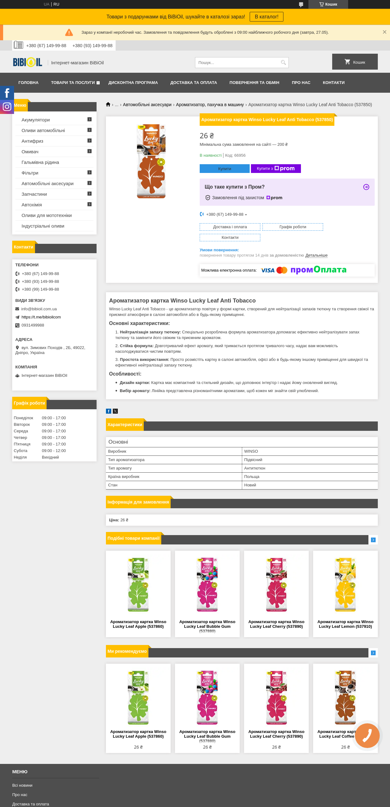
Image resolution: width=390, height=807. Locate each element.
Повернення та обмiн (254, 82)
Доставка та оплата (193, 82)
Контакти (334, 82)
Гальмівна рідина (40, 162)
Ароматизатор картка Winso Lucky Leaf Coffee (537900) (345, 723)
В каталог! (266, 16)
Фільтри (30, 172)
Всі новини (22, 774)
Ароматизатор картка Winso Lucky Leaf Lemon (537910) (345, 613)
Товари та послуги (73, 82)
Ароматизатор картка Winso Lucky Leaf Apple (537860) (138, 613)
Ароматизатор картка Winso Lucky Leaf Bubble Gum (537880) (207, 616)
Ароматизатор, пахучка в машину (210, 104)
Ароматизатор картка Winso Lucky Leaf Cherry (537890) (276, 613)
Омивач (30, 151)
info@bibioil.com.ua (39, 309)
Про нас (301, 82)
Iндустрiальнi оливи (43, 226)
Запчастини (34, 194)
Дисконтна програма (133, 82)
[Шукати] (283, 62)
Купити (224, 168)
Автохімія (32, 204)
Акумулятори (36, 119)
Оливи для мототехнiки (47, 215)
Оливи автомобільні (43, 130)
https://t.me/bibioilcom (41, 317)
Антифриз (32, 141)
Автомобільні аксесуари (147, 104)
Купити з (276, 168)
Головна (28, 82)
